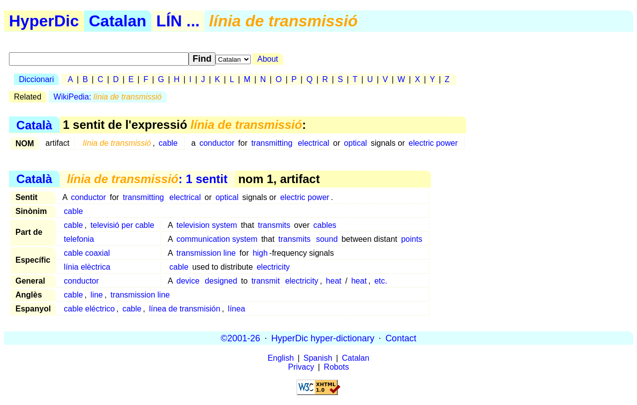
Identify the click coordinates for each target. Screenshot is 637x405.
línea (236, 308)
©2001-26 (240, 338)
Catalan (118, 21)
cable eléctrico (89, 308)
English (281, 358)
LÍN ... (178, 21)
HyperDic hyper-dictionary (322, 338)
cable (168, 143)
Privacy (301, 367)
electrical (313, 143)
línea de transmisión (184, 308)
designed (221, 281)
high (260, 253)
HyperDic (44, 21)
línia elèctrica (87, 267)
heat (333, 281)
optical (355, 143)
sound (327, 239)
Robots (336, 367)
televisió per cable (122, 225)
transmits (274, 225)
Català (34, 124)
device (188, 281)
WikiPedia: (108, 97)
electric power (433, 143)
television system (207, 225)
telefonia (79, 239)
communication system (217, 239)
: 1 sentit (147, 179)
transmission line (206, 253)
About (267, 59)
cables (325, 225)
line (97, 295)
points (412, 239)
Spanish (318, 358)
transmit (265, 281)
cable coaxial (87, 253)
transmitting (272, 143)
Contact (400, 338)
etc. (380, 281)
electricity (273, 267)
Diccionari (36, 79)
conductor (217, 143)
